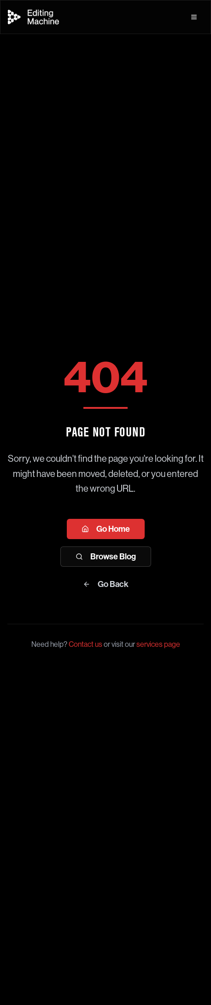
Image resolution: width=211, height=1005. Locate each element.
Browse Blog (106, 557)
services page (158, 644)
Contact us (85, 644)
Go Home (106, 529)
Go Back (106, 584)
